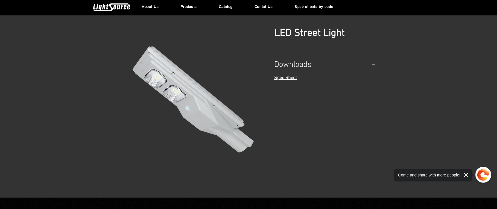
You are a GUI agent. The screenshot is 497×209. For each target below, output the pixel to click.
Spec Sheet (285, 78)
